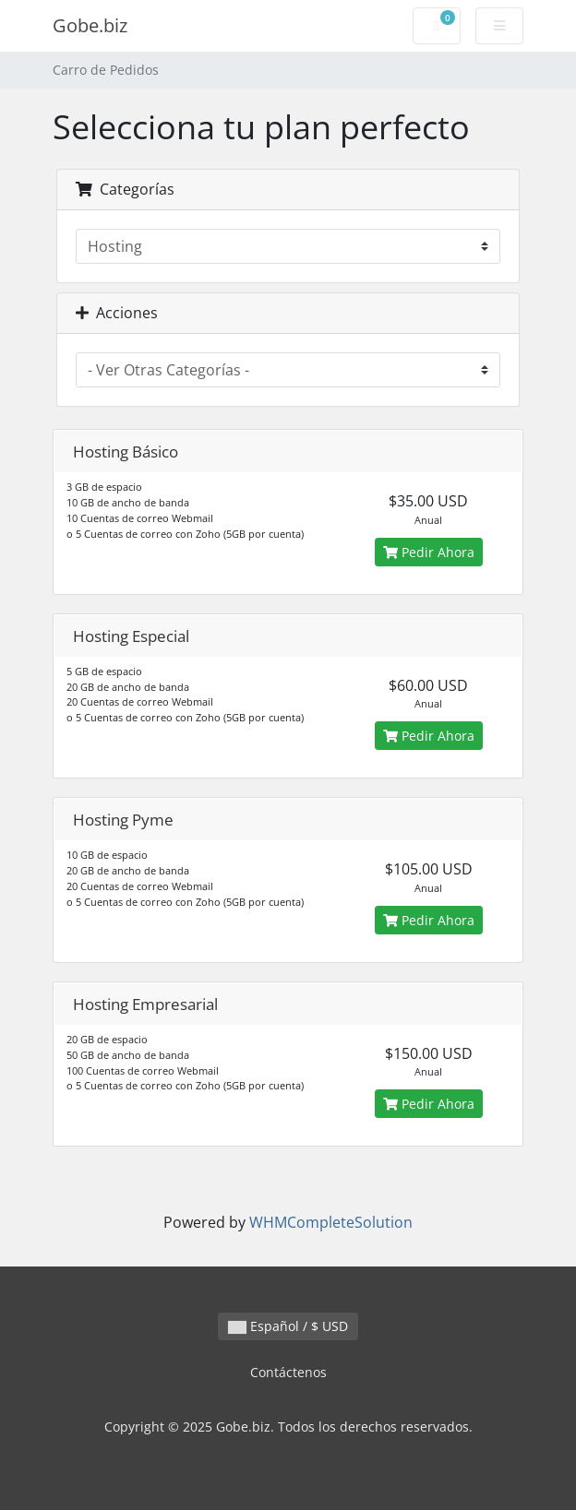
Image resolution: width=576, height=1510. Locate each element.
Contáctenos (288, 1372)
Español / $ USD (288, 1326)
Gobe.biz (90, 25)
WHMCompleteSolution (331, 1222)
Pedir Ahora (428, 552)
